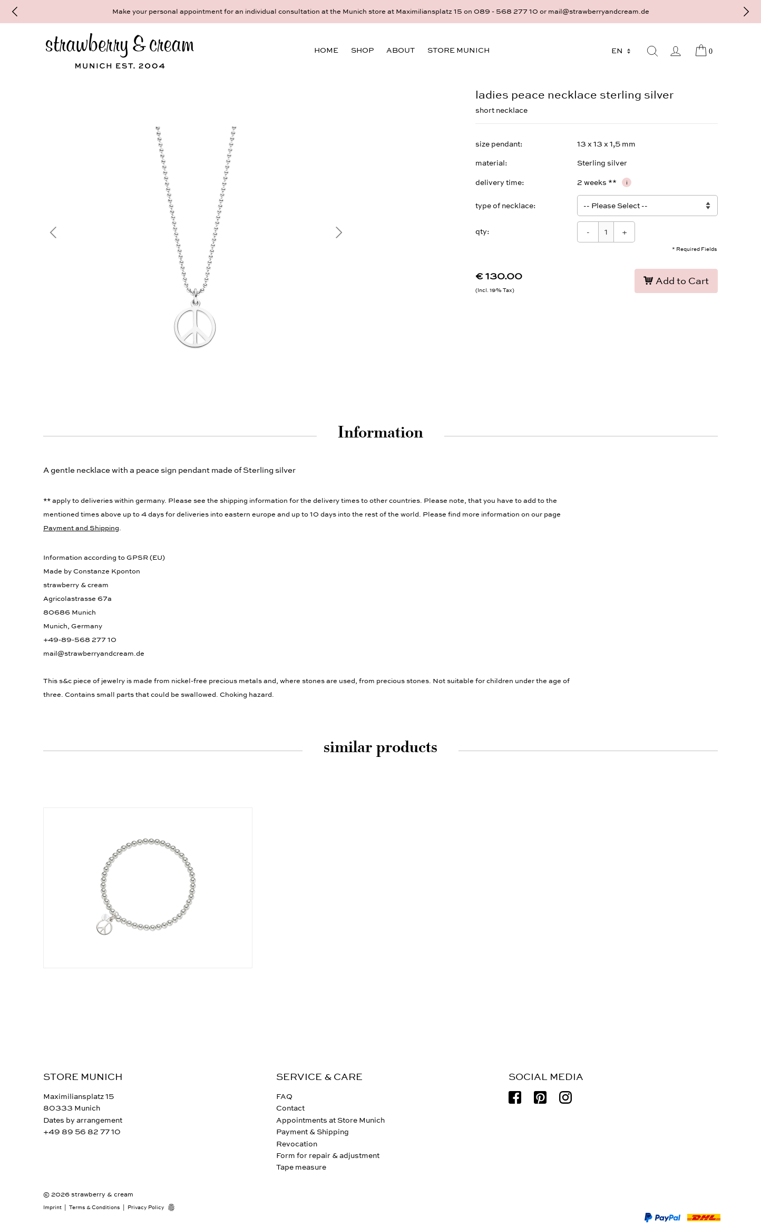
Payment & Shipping (312, 1131)
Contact (290, 1108)
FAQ (284, 1096)
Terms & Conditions (94, 1207)
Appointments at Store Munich (330, 1120)
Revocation (296, 1144)
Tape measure (301, 1167)
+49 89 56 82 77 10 (82, 1131)
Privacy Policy (146, 1207)
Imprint (52, 1207)
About (400, 50)
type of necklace (504, 205)
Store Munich (458, 50)
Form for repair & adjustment (327, 1155)
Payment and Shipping (81, 528)
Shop (362, 50)
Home (326, 50)
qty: (482, 231)
